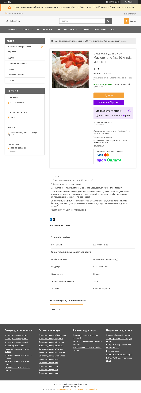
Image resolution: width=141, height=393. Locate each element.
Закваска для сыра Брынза (51, 339)
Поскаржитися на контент (66, 389)
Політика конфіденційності (88, 389)
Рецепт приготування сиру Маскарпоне (68, 210)
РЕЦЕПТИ (12, 52)
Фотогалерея (44, 30)
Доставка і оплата (67, 30)
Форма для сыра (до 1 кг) (16, 335)
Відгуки (11, 58)
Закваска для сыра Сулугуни (51, 342)
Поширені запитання (17, 63)
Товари (25, 30)
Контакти (100, 30)
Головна (12, 30)
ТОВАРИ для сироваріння (19, 46)
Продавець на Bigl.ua (70, 387)
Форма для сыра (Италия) (16, 342)
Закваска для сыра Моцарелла (52, 335)
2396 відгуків (114, 2)
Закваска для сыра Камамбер (52, 356)
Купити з (108, 102)
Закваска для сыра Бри (49, 359)
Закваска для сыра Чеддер (51, 349)
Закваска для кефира (48, 366)
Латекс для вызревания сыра (118, 354)
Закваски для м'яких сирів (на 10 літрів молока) (80, 41)
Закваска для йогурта (48, 363)
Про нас (86, 30)
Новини (11, 69)
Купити (109, 95)
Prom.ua (83, 384)
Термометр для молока (15, 345)
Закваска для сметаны (49, 373)
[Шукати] (108, 21)
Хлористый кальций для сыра (119, 335)
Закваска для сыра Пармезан (52, 352)
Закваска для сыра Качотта (51, 345)
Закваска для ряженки (48, 370)
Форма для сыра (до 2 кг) (16, 339)
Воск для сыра (112, 351)
